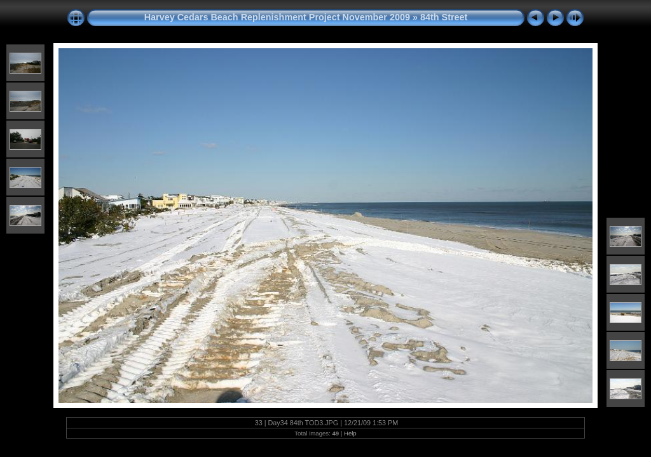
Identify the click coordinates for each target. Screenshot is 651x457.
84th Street (443, 17)
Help (350, 433)
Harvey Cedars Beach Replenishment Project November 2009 (277, 17)
